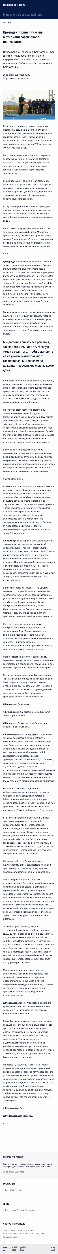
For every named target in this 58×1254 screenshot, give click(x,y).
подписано (8, 188)
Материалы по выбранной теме (22, 14)
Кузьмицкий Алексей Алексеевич (20, 1210)
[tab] (5, 1249)
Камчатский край (13, 1190)
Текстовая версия (11, 1237)
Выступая (8, 206)
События (7, 22)
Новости (29, 1230)
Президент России (14, 5)
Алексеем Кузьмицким (15, 232)
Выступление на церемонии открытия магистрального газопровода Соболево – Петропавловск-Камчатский (27, 1165)
